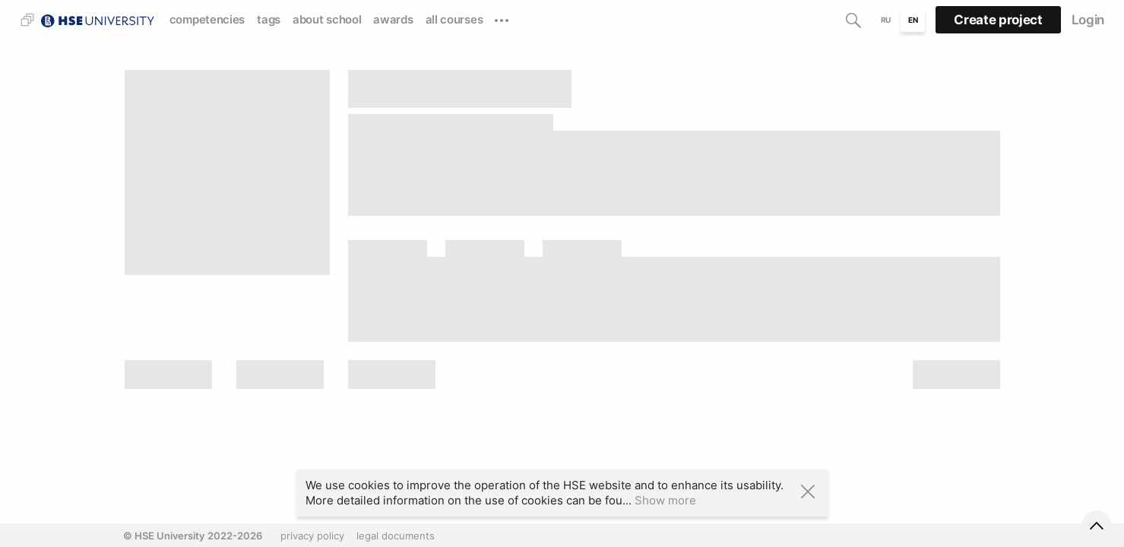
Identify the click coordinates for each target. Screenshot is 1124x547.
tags (268, 19)
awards (393, 19)
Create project (998, 19)
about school (327, 19)
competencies (207, 19)
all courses (454, 19)
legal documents (395, 536)
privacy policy (312, 536)
